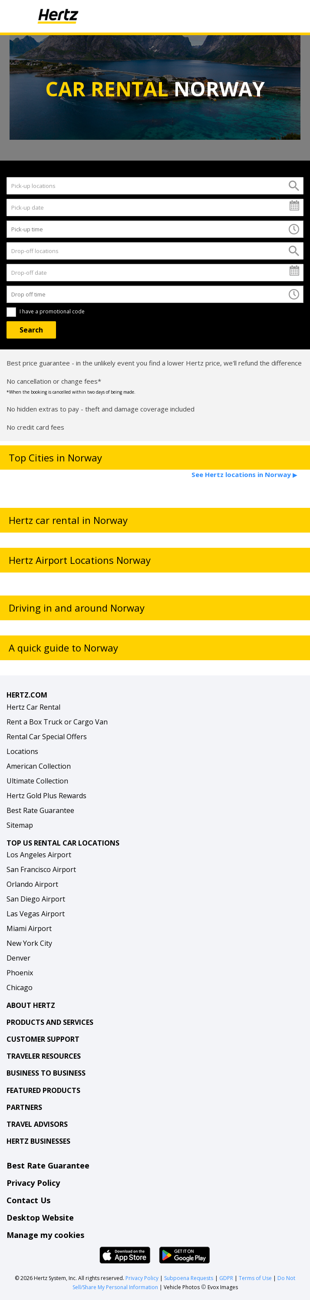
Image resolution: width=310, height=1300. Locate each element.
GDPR (226, 1278)
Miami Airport (29, 928)
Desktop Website (40, 1217)
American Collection (39, 766)
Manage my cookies (45, 1235)
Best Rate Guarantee (40, 810)
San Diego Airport (36, 899)
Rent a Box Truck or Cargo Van (57, 722)
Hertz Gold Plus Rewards (46, 795)
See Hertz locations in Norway (244, 474)
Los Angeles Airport (39, 854)
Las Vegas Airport (36, 913)
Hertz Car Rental (33, 707)
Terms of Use (255, 1278)
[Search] (31, 330)
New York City (29, 943)
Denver (18, 958)
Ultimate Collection (37, 781)
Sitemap (20, 825)
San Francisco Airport (41, 869)
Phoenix (20, 972)
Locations (22, 751)
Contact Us (28, 1200)
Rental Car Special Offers (47, 736)
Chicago (20, 987)
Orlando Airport (32, 884)
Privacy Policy (33, 1183)
